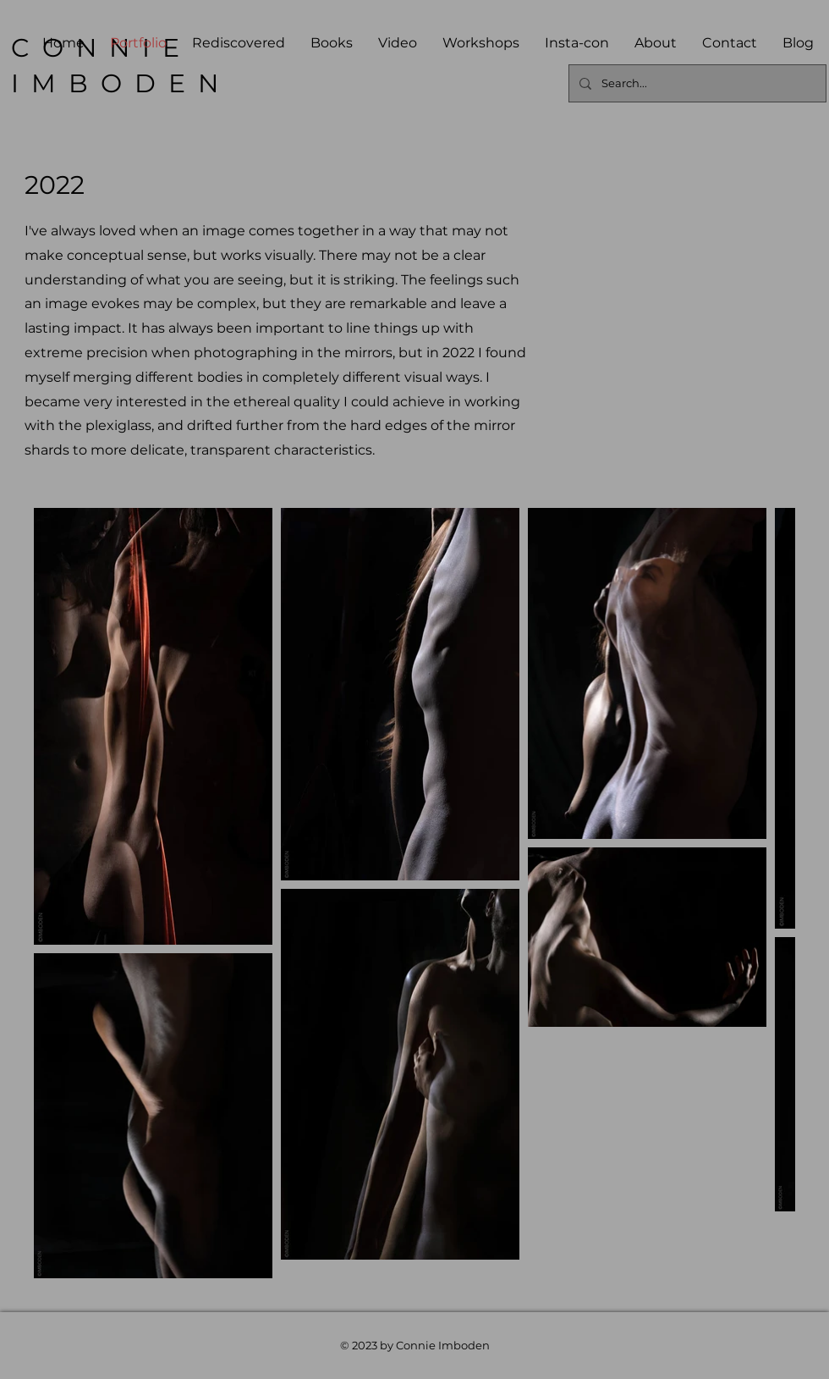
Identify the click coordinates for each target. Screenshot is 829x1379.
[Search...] (695, 83)
